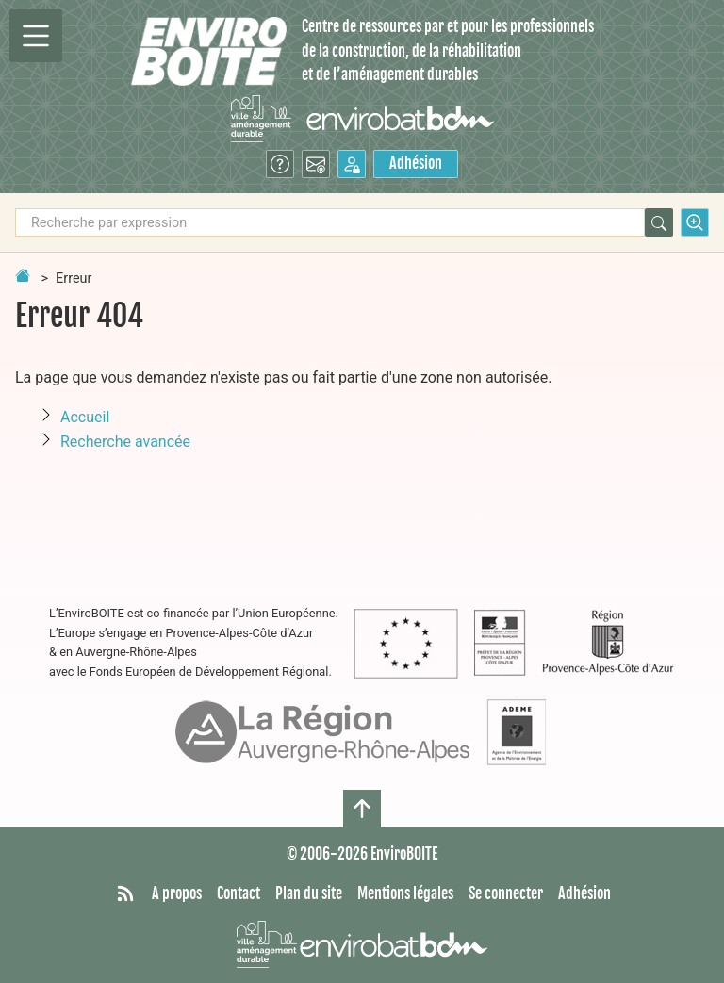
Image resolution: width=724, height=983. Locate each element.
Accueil (84, 417)
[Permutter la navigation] (35, 35)
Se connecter (506, 893)
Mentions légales (405, 893)
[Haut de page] (362, 808)
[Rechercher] (659, 222)
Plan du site (308, 893)
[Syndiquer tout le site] (125, 894)
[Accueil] (209, 51)
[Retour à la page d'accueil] (22, 275)
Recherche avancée (125, 442)
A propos (177, 893)
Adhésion (415, 163)
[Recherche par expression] (330, 222)
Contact (238, 893)
